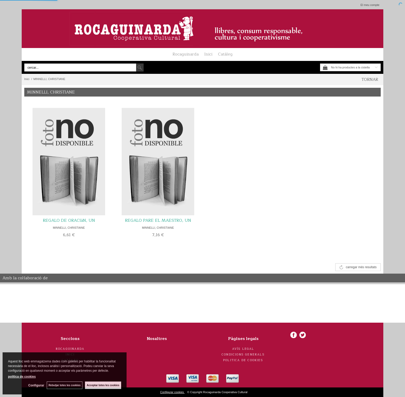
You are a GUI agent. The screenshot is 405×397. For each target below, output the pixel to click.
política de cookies (22, 376)
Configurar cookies (172, 392)
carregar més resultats (361, 267)
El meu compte (370, 4)
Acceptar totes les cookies (103, 385)
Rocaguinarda (186, 54)
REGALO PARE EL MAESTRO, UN (158, 220)
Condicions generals (243, 354)
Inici (208, 54)
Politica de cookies (243, 360)
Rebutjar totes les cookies (65, 385)
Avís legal (243, 348)
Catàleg (225, 54)
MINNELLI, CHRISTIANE (69, 227)
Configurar (36, 385)
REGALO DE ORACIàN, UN (69, 220)
